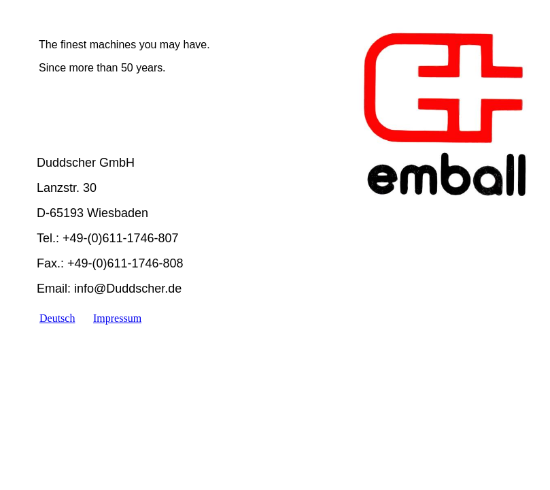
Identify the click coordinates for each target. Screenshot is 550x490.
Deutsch (57, 318)
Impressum (117, 318)
